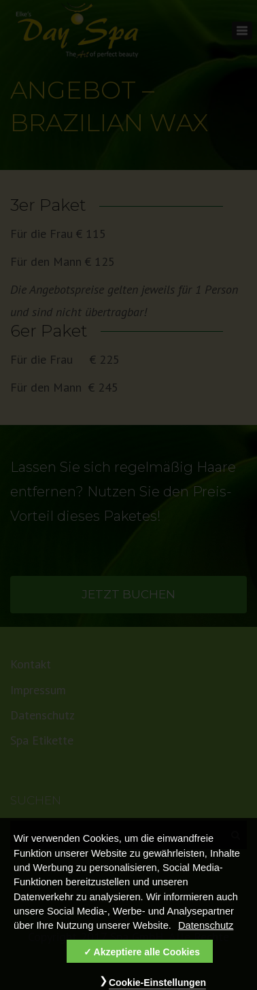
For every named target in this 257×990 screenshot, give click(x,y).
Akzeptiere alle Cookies (147, 958)
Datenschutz (205, 932)
